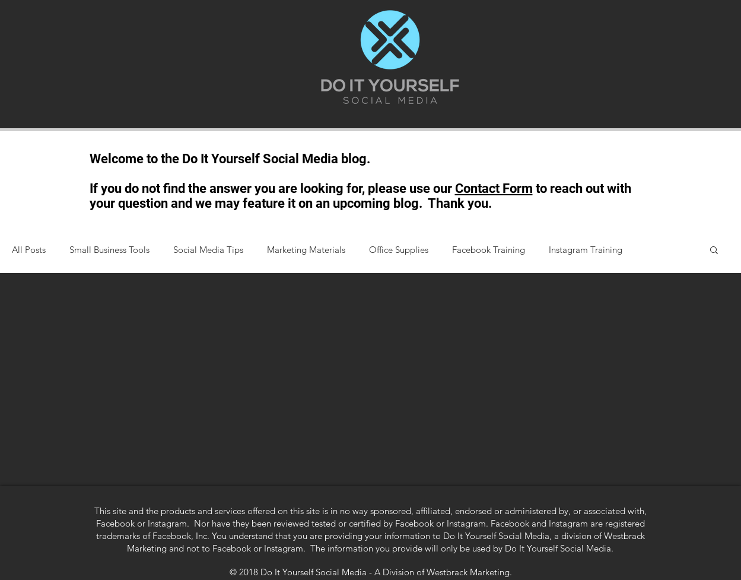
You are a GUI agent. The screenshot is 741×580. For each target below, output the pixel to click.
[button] (714, 251)
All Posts (29, 249)
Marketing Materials (306, 249)
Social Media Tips (208, 249)
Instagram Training (585, 249)
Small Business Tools (109, 249)
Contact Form (494, 188)
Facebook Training (488, 249)
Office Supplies (398, 249)
